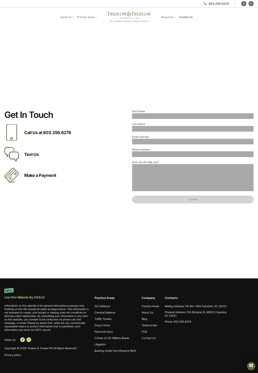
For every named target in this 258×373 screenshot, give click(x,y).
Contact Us (186, 17)
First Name (193, 114)
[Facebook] (243, 3)
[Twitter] (251, 3)
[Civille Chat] (251, 366)
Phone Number (193, 152)
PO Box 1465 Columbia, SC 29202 (206, 306)
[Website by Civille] (46, 295)
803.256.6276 (219, 3)
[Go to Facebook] (22, 339)
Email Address (193, 139)
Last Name (193, 127)
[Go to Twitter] (28, 339)
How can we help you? (193, 176)
